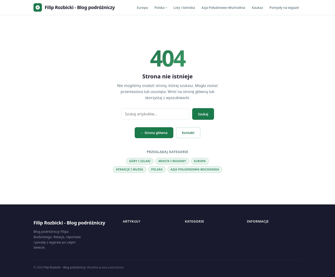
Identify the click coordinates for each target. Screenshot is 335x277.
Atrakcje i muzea (129, 169)
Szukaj (203, 114)
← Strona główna (154, 132)
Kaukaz (257, 7)
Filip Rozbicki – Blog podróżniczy (65, 267)
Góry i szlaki (140, 161)
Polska (159, 7)
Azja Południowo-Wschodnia (223, 7)
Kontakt (188, 132)
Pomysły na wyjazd (284, 7)
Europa (142, 7)
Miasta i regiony (172, 161)
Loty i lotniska (184, 7)
